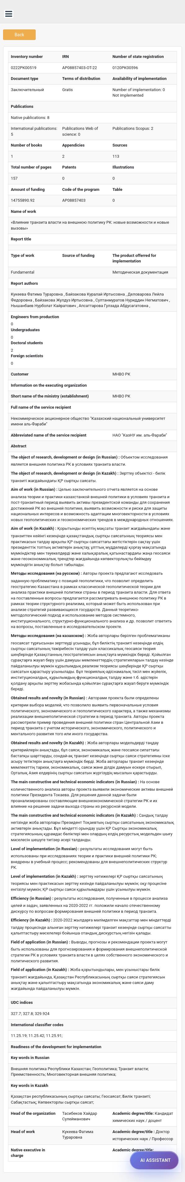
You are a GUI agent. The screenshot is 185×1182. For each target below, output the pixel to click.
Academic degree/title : (133, 1131)
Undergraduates (25, 329)
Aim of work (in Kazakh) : (33, 528)
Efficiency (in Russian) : (32, 898)
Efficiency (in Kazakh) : (31, 920)
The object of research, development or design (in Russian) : (65, 457)
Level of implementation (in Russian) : (45, 848)
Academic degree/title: (133, 1113)
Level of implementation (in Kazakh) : (44, 876)
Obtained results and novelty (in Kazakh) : (48, 742)
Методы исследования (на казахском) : (48, 635)
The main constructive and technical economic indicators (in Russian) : (75, 782)
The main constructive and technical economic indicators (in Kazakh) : (74, 815)
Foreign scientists (27, 356)
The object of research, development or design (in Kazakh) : (64, 473)
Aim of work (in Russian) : (34, 489)
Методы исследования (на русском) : (46, 573)
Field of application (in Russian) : (40, 942)
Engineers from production (35, 316)
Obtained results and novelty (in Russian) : (49, 698)
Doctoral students (27, 343)
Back (19, 34)
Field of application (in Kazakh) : (40, 969)
